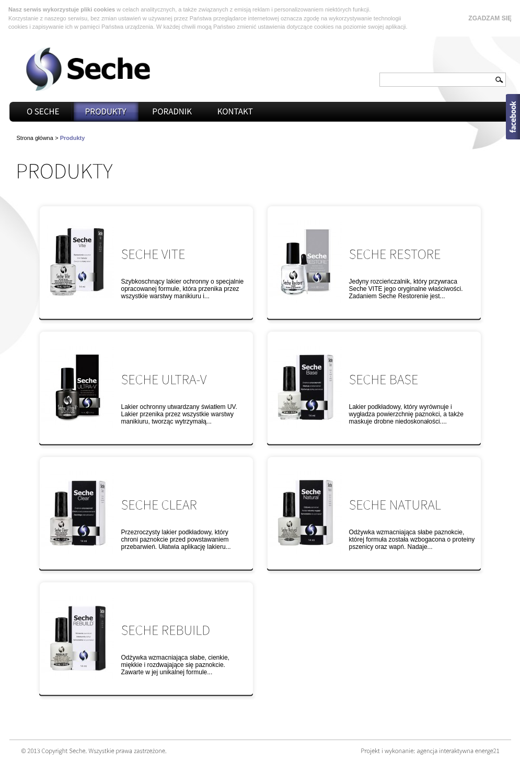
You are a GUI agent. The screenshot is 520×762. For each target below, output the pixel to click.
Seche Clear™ (78, 512)
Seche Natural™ (306, 512)
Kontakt (235, 112)
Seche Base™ (306, 387)
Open (513, 116)
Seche (88, 69)
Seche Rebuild (78, 638)
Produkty (106, 112)
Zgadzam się (490, 18)
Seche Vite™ (78, 262)
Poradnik (172, 112)
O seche (43, 112)
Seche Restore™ (306, 262)
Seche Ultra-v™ (78, 387)
